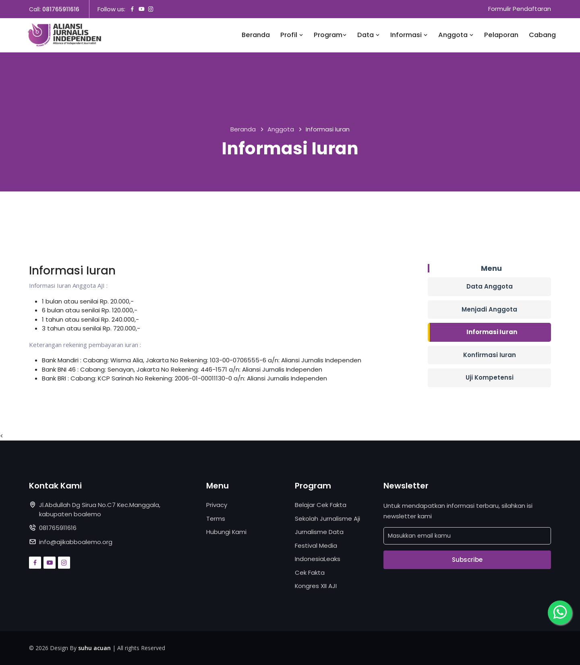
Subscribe (467, 559)
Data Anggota (489, 287)
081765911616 (60, 9)
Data (368, 35)
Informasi (409, 35)
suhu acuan (94, 648)
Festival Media (316, 545)
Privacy (216, 505)
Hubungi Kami (226, 532)
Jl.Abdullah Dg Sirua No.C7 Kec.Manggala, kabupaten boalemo (100, 510)
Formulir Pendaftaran (519, 9)
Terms (215, 518)
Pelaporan (501, 35)
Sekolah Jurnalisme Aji (327, 518)
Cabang (542, 35)
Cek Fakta (310, 572)
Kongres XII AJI (316, 586)
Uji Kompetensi (490, 378)
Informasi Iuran (491, 332)
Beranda (256, 35)
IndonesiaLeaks (317, 559)
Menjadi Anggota (489, 309)
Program (330, 35)
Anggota (456, 35)
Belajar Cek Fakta (320, 505)
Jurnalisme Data (319, 532)
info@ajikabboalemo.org (75, 542)
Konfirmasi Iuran (489, 355)
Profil (291, 35)
